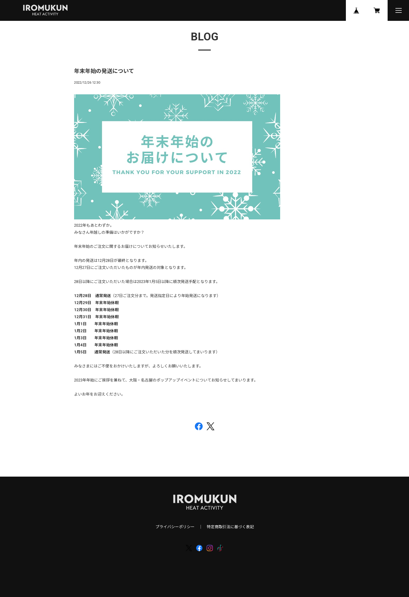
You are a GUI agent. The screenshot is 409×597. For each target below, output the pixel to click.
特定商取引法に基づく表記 (230, 527)
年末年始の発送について (104, 71)
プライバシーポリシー (175, 527)
